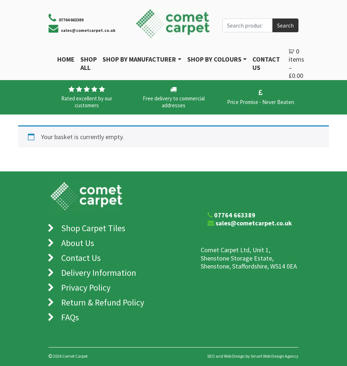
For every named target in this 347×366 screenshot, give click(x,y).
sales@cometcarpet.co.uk (88, 30)
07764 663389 (234, 215)
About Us (77, 243)
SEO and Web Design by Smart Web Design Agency (252, 356)
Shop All (88, 63)
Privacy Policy (85, 287)
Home (66, 59)
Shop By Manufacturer (139, 59)
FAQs (70, 317)
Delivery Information (98, 272)
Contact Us (266, 63)
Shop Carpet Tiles (93, 228)
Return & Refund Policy (102, 302)
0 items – (296, 63)
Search (285, 25)
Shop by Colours (214, 59)
